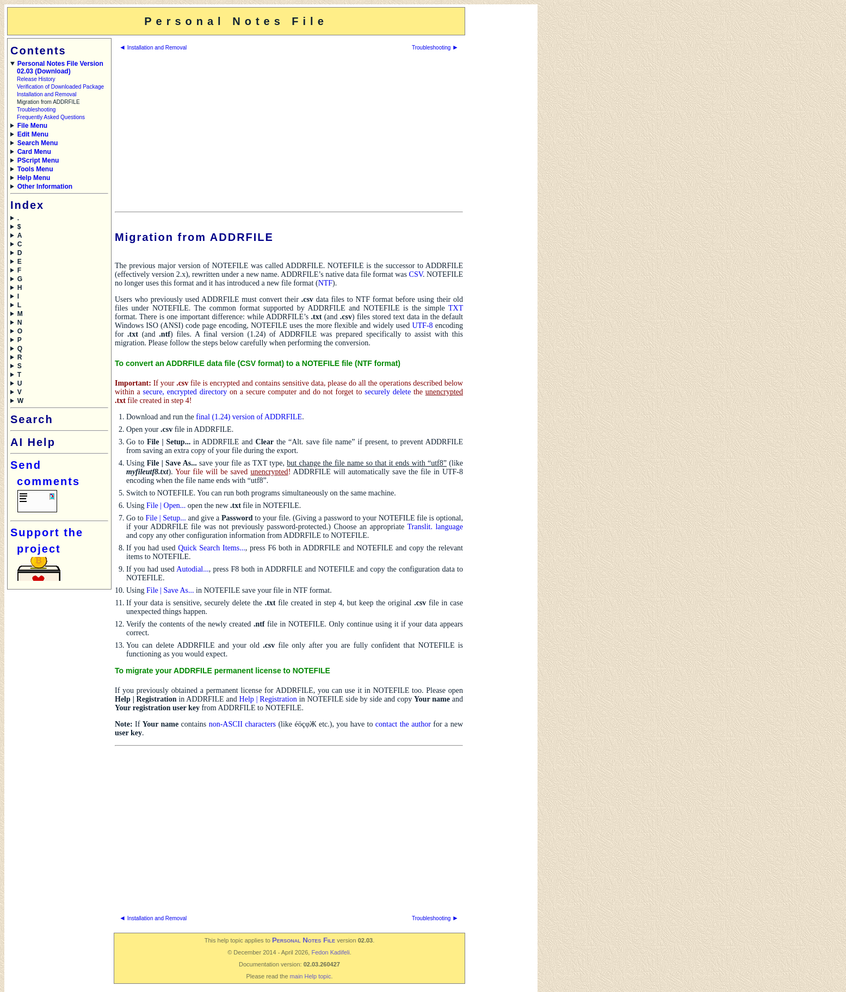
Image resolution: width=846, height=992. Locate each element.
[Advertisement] (500, 170)
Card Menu (34, 152)
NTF (325, 283)
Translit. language (435, 527)
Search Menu (37, 143)
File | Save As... (170, 590)
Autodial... (192, 569)
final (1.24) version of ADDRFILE (249, 417)
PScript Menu (38, 160)
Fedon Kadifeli (330, 952)
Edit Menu (32, 134)
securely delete (388, 392)
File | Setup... (165, 518)
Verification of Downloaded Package (60, 87)
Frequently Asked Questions (51, 117)
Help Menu (34, 178)
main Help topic (310, 976)
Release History (36, 79)
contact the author (403, 724)
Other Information (44, 186)
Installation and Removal (47, 94)
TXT (455, 308)
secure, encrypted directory (185, 392)
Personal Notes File (303, 940)
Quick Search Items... (211, 548)
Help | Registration (268, 699)
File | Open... (166, 505)
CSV (416, 274)
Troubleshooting (36, 110)
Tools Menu (35, 169)
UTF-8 (422, 325)
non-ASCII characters (242, 724)
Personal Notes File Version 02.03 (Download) (60, 67)
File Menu (32, 125)
